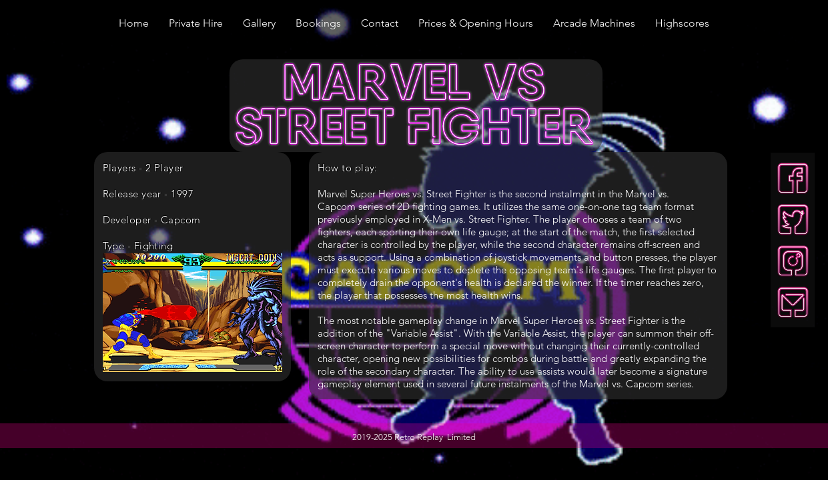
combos (510, 358)
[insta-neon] (793, 261)
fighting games (445, 206)
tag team (642, 206)
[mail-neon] (793, 302)
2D (404, 206)
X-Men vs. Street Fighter (475, 219)
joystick (510, 257)
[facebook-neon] (793, 178)
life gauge (484, 231)
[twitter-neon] (793, 219)
